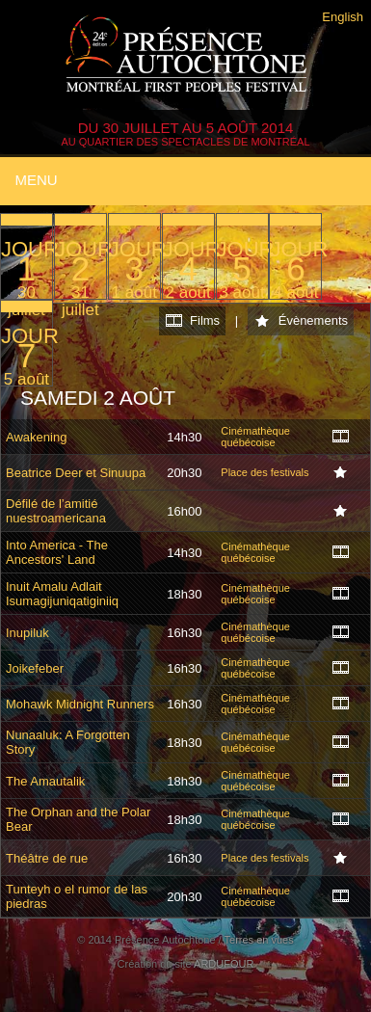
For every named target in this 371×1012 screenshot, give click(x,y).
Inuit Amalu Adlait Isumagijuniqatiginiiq (62, 593)
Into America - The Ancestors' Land (57, 552)
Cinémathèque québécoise (255, 436)
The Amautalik (45, 781)
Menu (35, 180)
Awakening (36, 437)
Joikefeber (35, 668)
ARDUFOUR (223, 964)
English (342, 17)
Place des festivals (264, 472)
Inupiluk (27, 633)
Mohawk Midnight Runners (80, 704)
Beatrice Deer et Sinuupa (76, 473)
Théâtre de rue (47, 858)
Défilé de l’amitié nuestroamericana (56, 510)
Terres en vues (259, 939)
